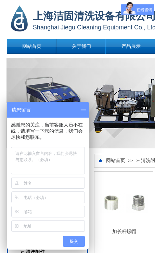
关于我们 (81, 46)
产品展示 (131, 46)
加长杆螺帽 (124, 231)
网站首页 (31, 46)
